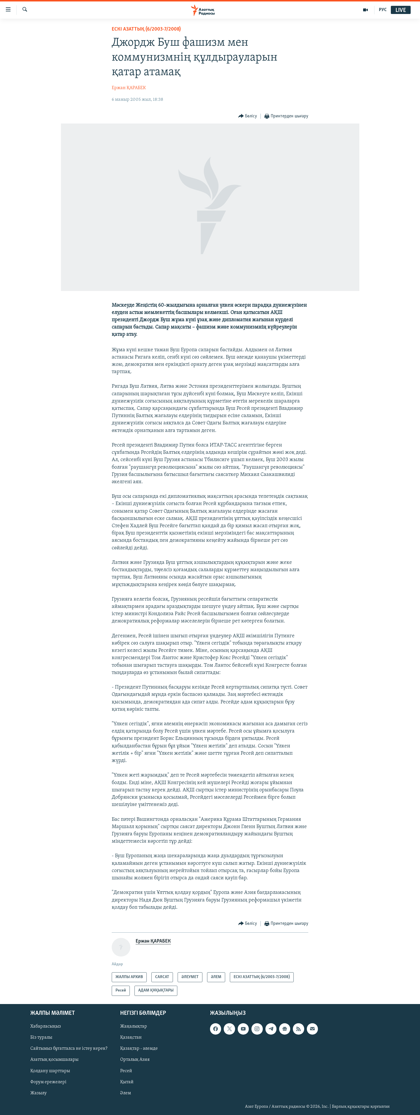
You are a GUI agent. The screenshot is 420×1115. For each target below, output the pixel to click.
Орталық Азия (135, 1059)
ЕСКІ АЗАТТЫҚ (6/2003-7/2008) (146, 29)
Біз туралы (41, 1037)
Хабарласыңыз (45, 1026)
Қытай (127, 1081)
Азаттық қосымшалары (54, 1059)
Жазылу (38, 1093)
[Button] (247, 116)
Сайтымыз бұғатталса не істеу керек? (68, 1048)
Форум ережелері (48, 1081)
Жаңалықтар (133, 1026)
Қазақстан (131, 1037)
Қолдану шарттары (50, 1070)
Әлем (125, 1093)
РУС (383, 10)
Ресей (126, 1070)
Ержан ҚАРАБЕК (129, 88)
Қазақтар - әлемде (139, 1048)
